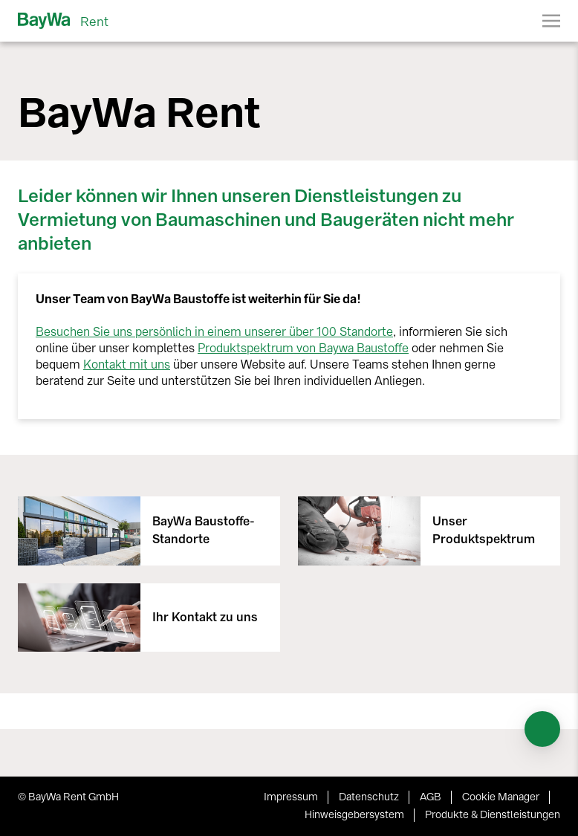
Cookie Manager (500, 797)
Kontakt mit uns (126, 364)
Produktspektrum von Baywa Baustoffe (303, 348)
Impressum (291, 797)
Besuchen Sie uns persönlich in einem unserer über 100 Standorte (214, 332)
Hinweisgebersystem (354, 815)
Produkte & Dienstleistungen (492, 815)
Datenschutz (369, 797)
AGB (430, 797)
